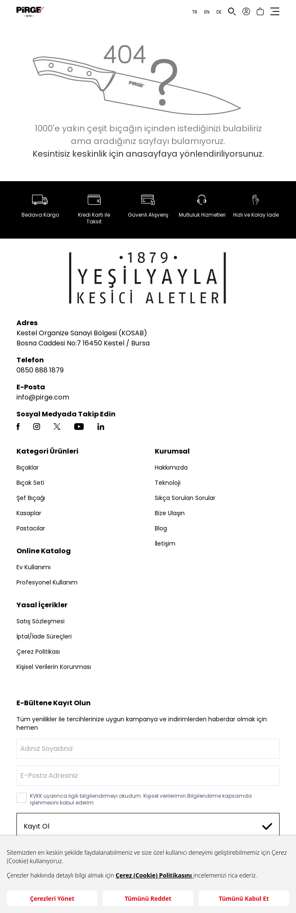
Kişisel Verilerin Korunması (53, 667)
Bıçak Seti (30, 482)
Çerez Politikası (38, 651)
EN (207, 12)
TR (194, 12)
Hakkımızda (171, 467)
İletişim (165, 543)
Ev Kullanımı (33, 567)
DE (218, 12)
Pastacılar (30, 528)
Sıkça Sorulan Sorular (185, 498)
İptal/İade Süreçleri (44, 636)
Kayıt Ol (148, 826)
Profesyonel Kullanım (47, 582)
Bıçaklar (27, 467)
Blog (161, 528)
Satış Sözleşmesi (40, 621)
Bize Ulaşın (170, 513)
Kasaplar (28, 513)
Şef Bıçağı (30, 498)
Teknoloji (167, 482)
